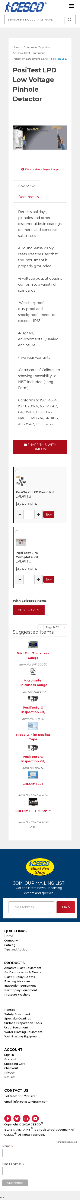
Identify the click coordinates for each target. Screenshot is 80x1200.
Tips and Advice (15, 949)
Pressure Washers (17, 994)
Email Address (13, 1164)
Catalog (9, 945)
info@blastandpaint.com (30, 1101)
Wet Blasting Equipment (22, 1036)
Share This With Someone (40, 447)
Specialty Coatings (17, 1018)
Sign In (9, 1054)
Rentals (9, 1009)
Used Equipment (16, 1027)
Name (7, 1146)
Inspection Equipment (20, 985)
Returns (10, 1077)
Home (8, 936)
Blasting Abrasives (17, 981)
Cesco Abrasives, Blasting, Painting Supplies (25, 7)
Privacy (9, 1072)
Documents (28, 197)
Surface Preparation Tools (23, 1023)
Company (11, 940)
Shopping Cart (14, 1063)
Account (10, 1059)
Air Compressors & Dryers (22, 972)
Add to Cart (28, 610)
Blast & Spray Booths (19, 976)
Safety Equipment (17, 1014)
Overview (26, 186)
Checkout (11, 1068)
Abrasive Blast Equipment (22, 967)
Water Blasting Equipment (23, 1032)
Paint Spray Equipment (20, 990)
